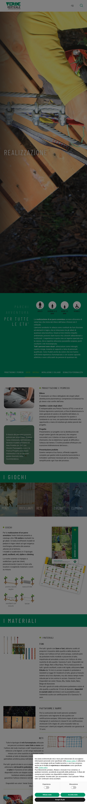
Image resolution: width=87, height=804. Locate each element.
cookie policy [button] (42, 767)
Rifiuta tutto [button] (47, 795)
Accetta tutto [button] (73, 795)
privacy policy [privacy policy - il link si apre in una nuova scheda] (71, 761)
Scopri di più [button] (60, 799)
